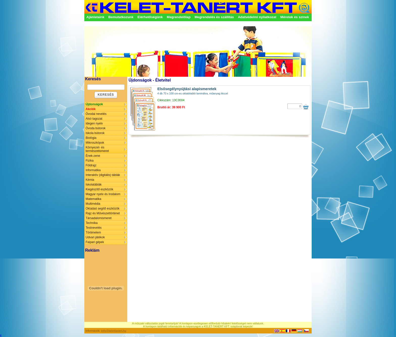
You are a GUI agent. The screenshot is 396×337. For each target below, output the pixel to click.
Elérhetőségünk (150, 17)
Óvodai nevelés (96, 114)
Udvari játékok (95, 237)
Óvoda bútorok (96, 128)
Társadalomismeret (99, 218)
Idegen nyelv (94, 123)
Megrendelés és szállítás (214, 17)
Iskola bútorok (95, 133)
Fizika (89, 160)
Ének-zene (93, 156)
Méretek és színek (294, 17)
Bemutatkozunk (120, 17)
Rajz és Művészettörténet (103, 213)
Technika (91, 223)
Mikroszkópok (95, 142)
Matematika (93, 199)
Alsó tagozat (94, 118)
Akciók (90, 109)
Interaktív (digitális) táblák (103, 175)
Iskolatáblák (94, 184)
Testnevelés (94, 227)
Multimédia (93, 203)
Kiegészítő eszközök (99, 189)
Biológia (91, 138)
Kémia (90, 180)
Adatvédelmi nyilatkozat (257, 17)
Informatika (93, 170)
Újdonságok (94, 104)
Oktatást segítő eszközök (102, 208)
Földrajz (91, 165)
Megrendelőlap (178, 17)
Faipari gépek (95, 242)
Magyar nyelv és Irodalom (103, 194)
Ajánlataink (95, 17)
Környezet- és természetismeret (97, 149)
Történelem (93, 232)
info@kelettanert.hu (113, 330)
